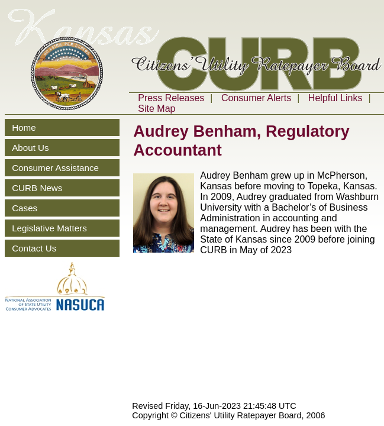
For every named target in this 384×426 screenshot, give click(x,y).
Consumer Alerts (256, 98)
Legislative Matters (49, 228)
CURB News (37, 188)
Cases (24, 208)
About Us (30, 148)
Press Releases (171, 98)
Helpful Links (335, 98)
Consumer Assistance (55, 168)
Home (24, 127)
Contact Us (34, 248)
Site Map (156, 109)
